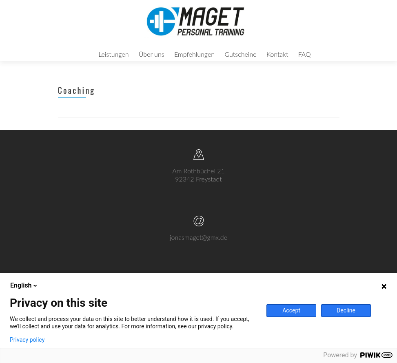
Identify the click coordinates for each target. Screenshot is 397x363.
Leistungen (113, 54)
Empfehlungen (194, 54)
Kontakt (277, 54)
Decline (346, 310)
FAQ (304, 54)
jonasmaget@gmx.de (198, 245)
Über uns (151, 54)
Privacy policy (27, 339)
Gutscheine (240, 54)
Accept (291, 310)
